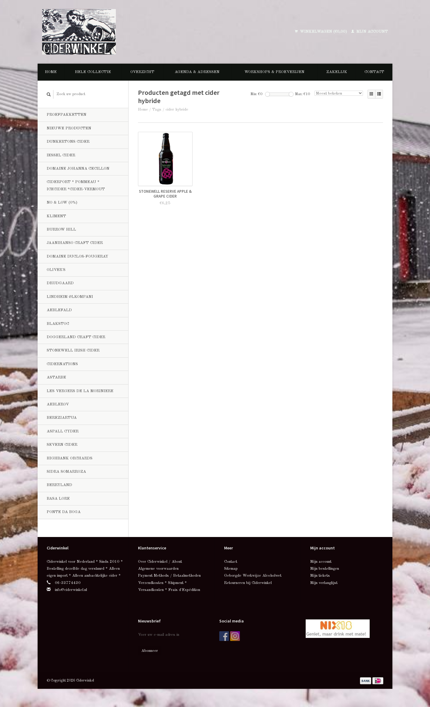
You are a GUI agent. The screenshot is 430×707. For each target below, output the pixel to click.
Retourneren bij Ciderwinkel (248, 583)
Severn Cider (62, 445)
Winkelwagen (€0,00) (321, 32)
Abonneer (149, 651)
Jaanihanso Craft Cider (75, 243)
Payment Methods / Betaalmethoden (169, 576)
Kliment (56, 216)
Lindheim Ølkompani (70, 297)
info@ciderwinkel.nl (71, 590)
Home (51, 72)
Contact (374, 72)
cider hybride (177, 110)
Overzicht (142, 72)
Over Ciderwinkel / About (160, 562)
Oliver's (56, 270)
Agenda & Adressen (197, 72)
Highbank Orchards (69, 458)
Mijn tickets (320, 576)
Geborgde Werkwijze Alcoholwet (252, 576)
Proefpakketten (66, 115)
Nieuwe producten (69, 128)
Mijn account (369, 32)
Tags (156, 110)
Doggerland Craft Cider (76, 337)
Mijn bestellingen (324, 569)
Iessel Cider (61, 155)
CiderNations (62, 364)
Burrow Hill (61, 230)
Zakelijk (336, 72)
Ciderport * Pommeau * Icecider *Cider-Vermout (76, 185)
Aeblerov (58, 404)
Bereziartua (62, 418)
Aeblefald (59, 310)
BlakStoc (58, 324)
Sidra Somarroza (66, 472)
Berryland (59, 485)
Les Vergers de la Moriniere (80, 391)
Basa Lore (58, 499)
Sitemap (231, 569)
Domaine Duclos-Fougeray (77, 256)
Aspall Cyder (63, 431)
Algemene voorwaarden (158, 569)
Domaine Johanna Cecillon (78, 169)
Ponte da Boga (64, 512)
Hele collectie (93, 72)
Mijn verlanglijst (324, 583)
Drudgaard (60, 283)
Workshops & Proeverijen (274, 72)
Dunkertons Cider (68, 142)
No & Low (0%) (62, 203)
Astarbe (56, 377)
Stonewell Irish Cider (73, 350)
